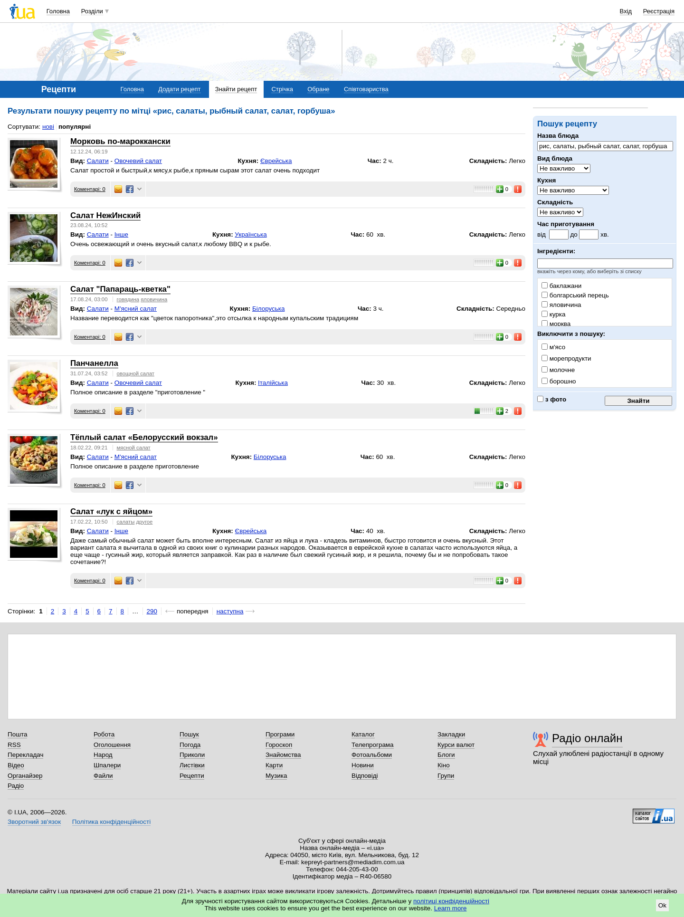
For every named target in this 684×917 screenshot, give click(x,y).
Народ (103, 754)
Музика (276, 775)
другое (144, 522)
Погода (190, 744)
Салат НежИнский (105, 215)
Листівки (192, 765)
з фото (551, 399)
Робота (104, 734)
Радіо (16, 785)
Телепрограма (373, 744)
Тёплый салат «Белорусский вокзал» (144, 437)
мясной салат (134, 447)
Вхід (626, 11)
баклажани (561, 285)
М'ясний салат (135, 308)
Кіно (443, 765)
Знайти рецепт (236, 89)
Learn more (450, 908)
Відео (16, 765)
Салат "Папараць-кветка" (120, 289)
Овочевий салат (138, 160)
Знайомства (283, 754)
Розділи (92, 11)
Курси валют (456, 744)
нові (48, 126)
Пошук (189, 734)
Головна (58, 11)
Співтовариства (366, 89)
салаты (126, 522)
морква (556, 323)
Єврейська (276, 160)
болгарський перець (575, 295)
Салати (98, 160)
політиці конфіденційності (451, 901)
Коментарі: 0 (89, 189)
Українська (250, 234)
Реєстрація (658, 11)
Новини (363, 765)
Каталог (363, 734)
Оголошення (112, 744)
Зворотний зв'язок (34, 821)
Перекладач (25, 754)
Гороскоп (279, 744)
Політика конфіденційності (111, 821)
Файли (103, 775)
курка (553, 314)
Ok (662, 905)
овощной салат (135, 373)
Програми (280, 734)
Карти (274, 765)
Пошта (17, 734)
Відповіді (365, 775)
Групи (445, 775)
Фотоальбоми (372, 754)
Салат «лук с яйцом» (111, 511)
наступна (230, 611)
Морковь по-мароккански (120, 141)
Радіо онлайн (587, 738)
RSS (14, 744)
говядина (128, 299)
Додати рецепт (179, 89)
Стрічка (282, 89)
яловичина (561, 304)
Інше (121, 234)
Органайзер (25, 775)
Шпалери (107, 765)
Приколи (192, 754)
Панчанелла (94, 363)
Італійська (273, 382)
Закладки (451, 734)
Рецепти (192, 775)
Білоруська (268, 308)
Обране (318, 89)
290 (152, 611)
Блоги (446, 754)
